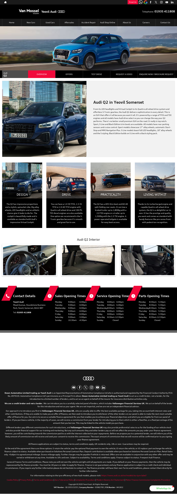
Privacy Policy (26, 480)
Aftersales (69, 22)
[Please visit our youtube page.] (166, 2)
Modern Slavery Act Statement (110, 480)
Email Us (132, 2)
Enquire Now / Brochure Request (156, 74)
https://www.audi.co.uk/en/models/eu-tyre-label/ (124, 475)
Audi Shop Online (107, 22)
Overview (42, 74)
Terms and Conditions (43, 480)
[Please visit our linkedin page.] (172, 2)
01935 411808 (114, 2)
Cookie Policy (12, 480)
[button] (161, 488)
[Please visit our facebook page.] (150, 2)
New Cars (31, 22)
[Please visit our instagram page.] (161, 2)
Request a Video (124, 74)
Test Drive (96, 74)
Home (11, 22)
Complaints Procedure (85, 480)
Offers (69, 74)
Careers (146, 22)
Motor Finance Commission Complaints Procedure (148, 480)
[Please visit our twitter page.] (156, 2)
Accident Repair (88, 22)
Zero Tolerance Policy (64, 480)
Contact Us (165, 22)
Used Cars (50, 22)
